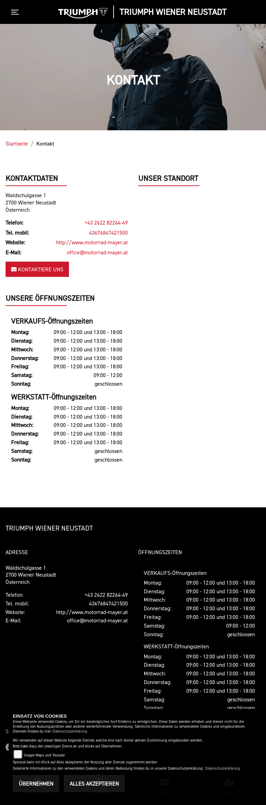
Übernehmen (36, 783)
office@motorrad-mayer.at (97, 252)
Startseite (17, 143)
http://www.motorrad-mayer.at (92, 242)
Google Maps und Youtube (44, 755)
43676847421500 (108, 232)
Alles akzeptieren (94, 783)
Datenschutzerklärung (70, 731)
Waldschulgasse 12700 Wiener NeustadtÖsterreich (31, 202)
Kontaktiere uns (37, 269)
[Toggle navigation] (16, 12)
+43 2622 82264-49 (106, 222)
